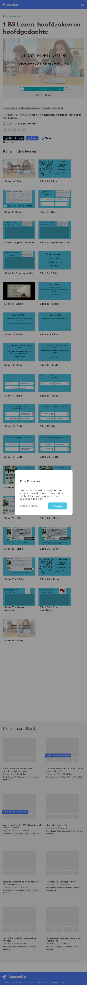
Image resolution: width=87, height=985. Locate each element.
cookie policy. (35, 498)
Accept (58, 506)
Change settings (29, 506)
